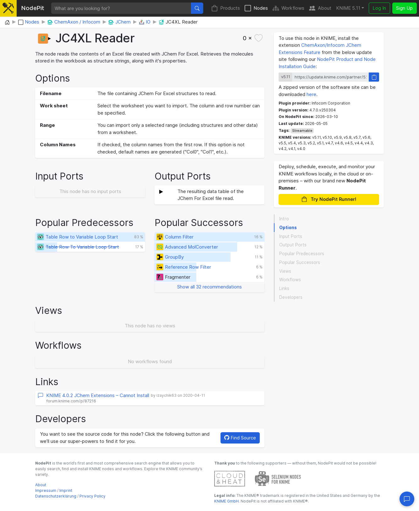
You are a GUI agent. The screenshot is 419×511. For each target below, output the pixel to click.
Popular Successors (299, 262)
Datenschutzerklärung (55, 496)
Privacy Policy (92, 496)
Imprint (65, 490)
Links (284, 288)
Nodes (256, 8)
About (320, 8)
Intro (284, 218)
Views (285, 271)
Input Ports (290, 236)
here (311, 94)
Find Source (240, 438)
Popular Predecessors (301, 253)
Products (225, 8)
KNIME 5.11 (348, 8)
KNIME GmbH (226, 501)
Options (288, 227)
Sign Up (404, 8)
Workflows (288, 8)
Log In (379, 8)
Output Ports (293, 244)
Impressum (45, 490)
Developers (290, 297)
